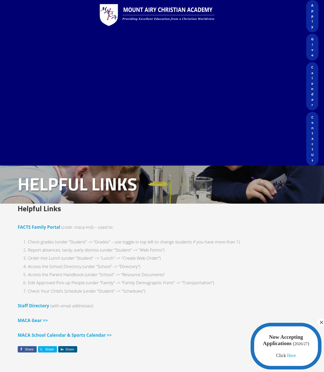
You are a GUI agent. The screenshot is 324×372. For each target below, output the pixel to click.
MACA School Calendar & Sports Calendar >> (65, 335)
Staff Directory (33, 306)
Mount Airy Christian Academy (163, 15)
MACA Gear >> (33, 320)
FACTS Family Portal (39, 227)
